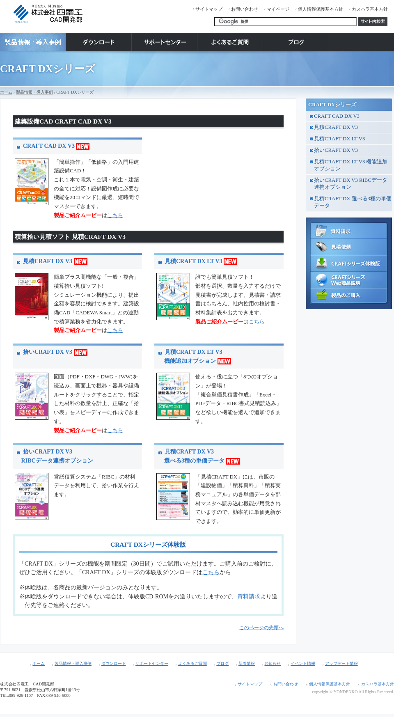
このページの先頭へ (261, 627)
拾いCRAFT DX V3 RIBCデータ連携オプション (350, 183)
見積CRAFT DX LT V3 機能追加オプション (350, 165)
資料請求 (248, 596)
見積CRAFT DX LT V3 (201, 261)
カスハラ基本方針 (370, 9)
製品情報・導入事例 (34, 92)
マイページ (278, 9)
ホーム (6, 92)
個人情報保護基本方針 (320, 9)
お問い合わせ (244, 9)
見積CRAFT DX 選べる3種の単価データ (353, 202)
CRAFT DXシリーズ (332, 105)
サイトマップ (208, 9)
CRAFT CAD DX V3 (56, 146)
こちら (115, 215)
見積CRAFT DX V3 (55, 261)
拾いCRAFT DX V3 (55, 352)
